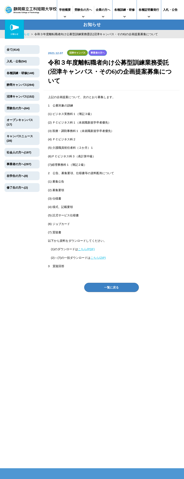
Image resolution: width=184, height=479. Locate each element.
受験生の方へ (83, 9)
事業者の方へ (98, 52)
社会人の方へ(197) (19, 152)
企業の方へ (103, 9)
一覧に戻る (111, 287)
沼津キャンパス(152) (20, 96)
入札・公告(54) (17, 61)
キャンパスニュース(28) (20, 138)
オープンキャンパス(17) (20, 122)
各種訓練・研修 (124, 9)
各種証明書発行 (149, 9)
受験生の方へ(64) (18, 108)
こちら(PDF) (86, 249)
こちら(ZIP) (98, 257)
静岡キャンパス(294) (20, 84)
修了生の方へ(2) (17, 187)
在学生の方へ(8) (17, 175)
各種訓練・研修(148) (20, 73)
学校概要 (65, 9)
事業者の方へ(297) (19, 164)
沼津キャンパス (77, 52)
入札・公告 (170, 9)
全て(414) (13, 49)
